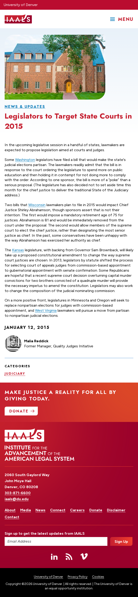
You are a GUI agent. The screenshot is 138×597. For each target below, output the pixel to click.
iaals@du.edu (17, 499)
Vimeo (84, 556)
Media (25, 510)
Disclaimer (116, 510)
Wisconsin (36, 205)
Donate (95, 510)
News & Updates (25, 106)
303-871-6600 (18, 493)
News (40, 510)
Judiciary (15, 373)
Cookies (98, 577)
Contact (12, 517)
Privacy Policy (77, 577)
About (10, 510)
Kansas (18, 250)
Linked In (54, 556)
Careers (77, 510)
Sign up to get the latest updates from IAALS (45, 533)
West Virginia (46, 310)
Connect (57, 510)
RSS (69, 556)
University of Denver (20, 5)
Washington (25, 159)
